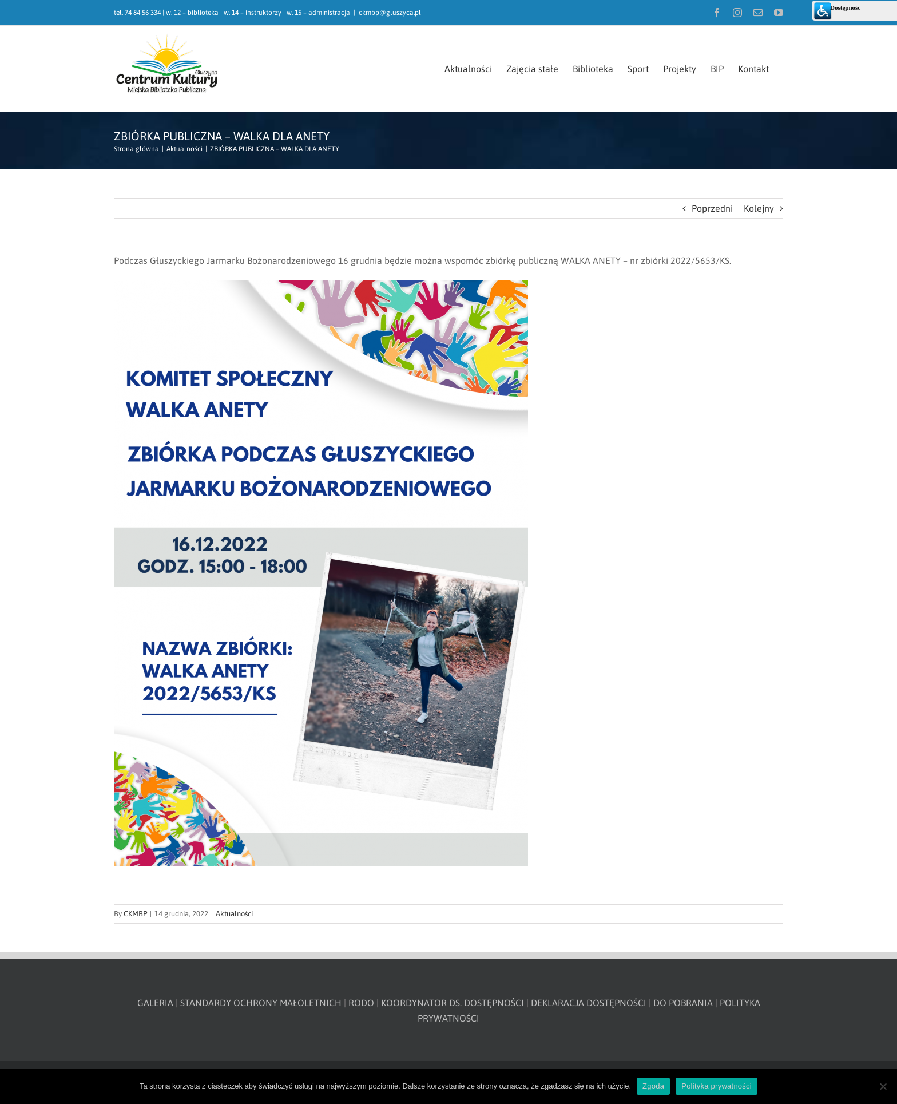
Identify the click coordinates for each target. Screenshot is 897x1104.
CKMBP (135, 913)
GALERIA (155, 1003)
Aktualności (234, 913)
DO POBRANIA (683, 1003)
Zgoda (653, 1086)
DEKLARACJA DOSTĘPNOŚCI (588, 1003)
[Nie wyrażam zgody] (882, 1086)
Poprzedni (712, 208)
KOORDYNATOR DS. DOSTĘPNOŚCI (452, 1003)
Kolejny (759, 208)
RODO (361, 1003)
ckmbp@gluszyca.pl (390, 13)
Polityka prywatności (716, 1086)
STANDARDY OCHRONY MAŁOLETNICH (261, 1003)
